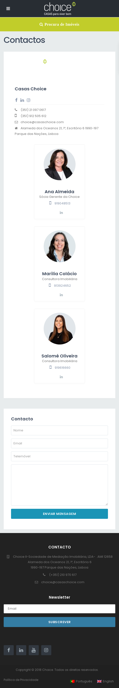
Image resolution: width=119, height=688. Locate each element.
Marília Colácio (59, 274)
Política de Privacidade (21, 680)
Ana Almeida (59, 192)
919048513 (62, 203)
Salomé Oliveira (59, 356)
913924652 (62, 285)
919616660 (62, 367)
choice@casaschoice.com (62, 582)
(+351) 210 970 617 (63, 574)
